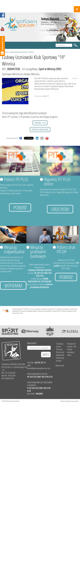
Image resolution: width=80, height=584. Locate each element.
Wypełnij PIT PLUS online (57, 181)
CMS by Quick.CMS (65, 401)
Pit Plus (31, 309)
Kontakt (58, 360)
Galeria (58, 346)
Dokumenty (60, 357)
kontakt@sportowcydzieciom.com (38, 368)
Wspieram (13, 285)
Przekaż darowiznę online (70, 352)
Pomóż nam (60, 352)
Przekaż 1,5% (71, 346)
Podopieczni (5, 52)
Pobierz (20, 207)
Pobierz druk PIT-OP (66, 249)
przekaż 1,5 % (40, 122)
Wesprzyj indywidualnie (14, 249)
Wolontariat (60, 355)
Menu (77, 9)
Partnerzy (59, 349)
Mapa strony (59, 365)
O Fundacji (59, 343)
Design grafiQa (74, 401)
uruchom (60, 209)
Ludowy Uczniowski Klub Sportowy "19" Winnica (21, 52)
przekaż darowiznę (40, 129)
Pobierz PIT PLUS (16, 179)
